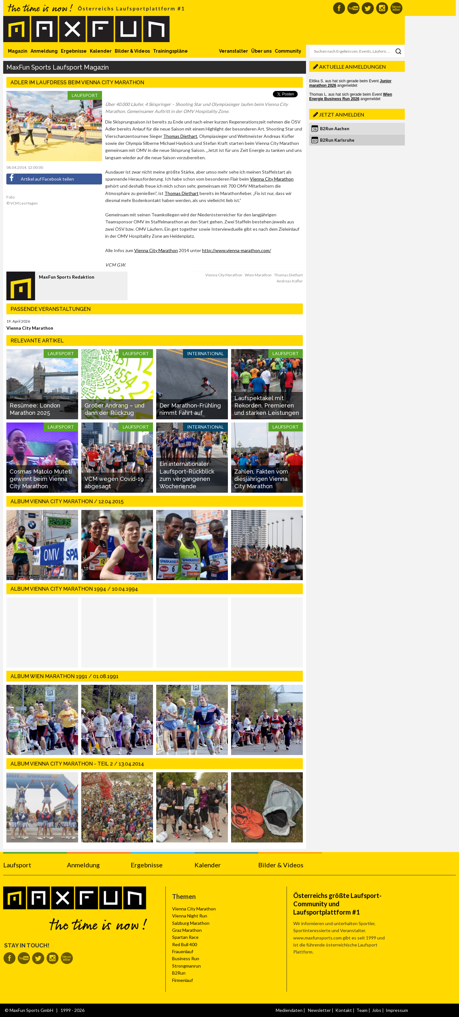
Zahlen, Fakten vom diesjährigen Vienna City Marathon (261, 479)
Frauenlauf (182, 951)
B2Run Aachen (334, 128)
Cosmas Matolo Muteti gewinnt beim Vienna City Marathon (41, 479)
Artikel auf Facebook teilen (40, 178)
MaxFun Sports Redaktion (66, 277)
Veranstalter (233, 51)
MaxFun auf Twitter (367, 8)
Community (288, 51)
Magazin (17, 51)
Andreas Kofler (290, 281)
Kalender (101, 51)
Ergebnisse (74, 51)
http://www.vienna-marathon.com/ (236, 250)
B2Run (179, 973)
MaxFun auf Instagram (382, 8)
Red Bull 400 (184, 944)
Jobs (376, 1010)
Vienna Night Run (189, 915)
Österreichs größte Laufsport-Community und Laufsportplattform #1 (337, 904)
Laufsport (85, 95)
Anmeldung (44, 51)
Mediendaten (289, 1010)
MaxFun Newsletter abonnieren (396, 8)
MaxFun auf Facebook (339, 8)
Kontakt (343, 1010)
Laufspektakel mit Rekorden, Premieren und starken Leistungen (266, 405)
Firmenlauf (182, 980)
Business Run (185, 958)
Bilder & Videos (132, 51)
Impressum (397, 1010)
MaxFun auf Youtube (353, 8)
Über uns (261, 51)
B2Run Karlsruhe (337, 140)
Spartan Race (185, 937)
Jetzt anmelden (341, 114)
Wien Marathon (258, 275)
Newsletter (319, 1010)
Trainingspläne (170, 51)
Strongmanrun (186, 965)
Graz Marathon (187, 930)
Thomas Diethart (180, 136)
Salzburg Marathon (190, 923)
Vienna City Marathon (272, 179)
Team (362, 1010)
